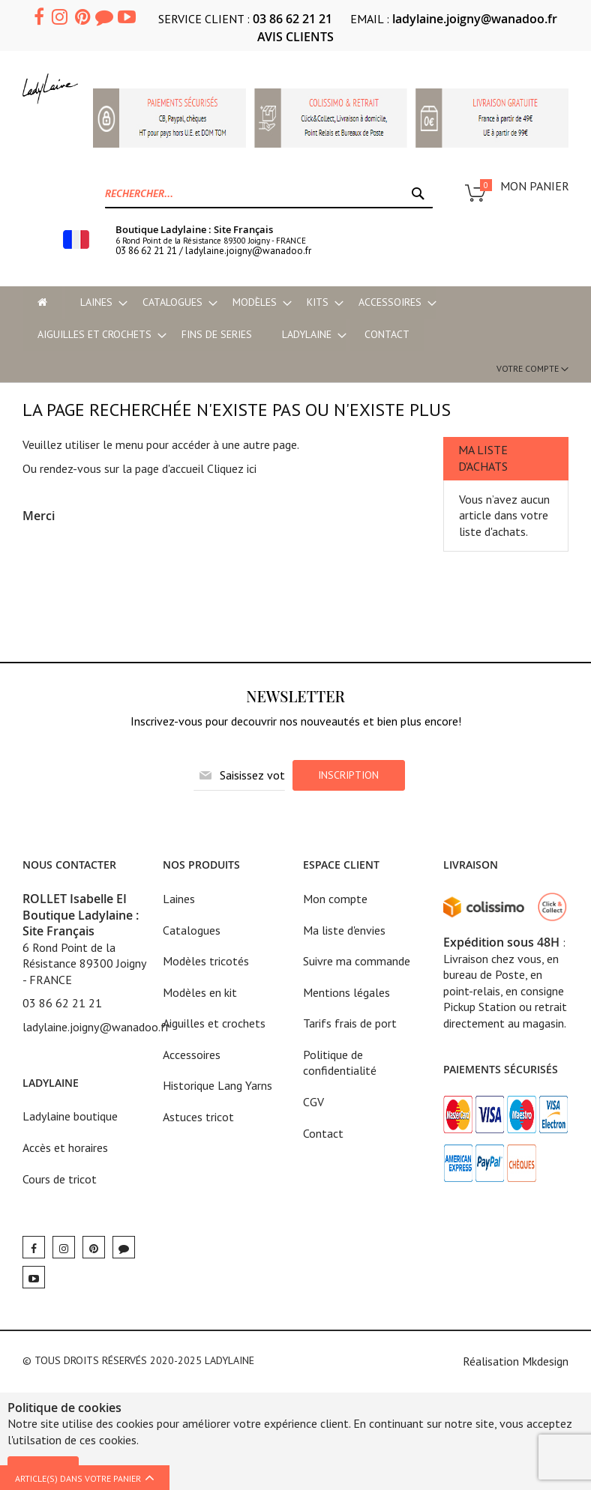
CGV (313, 1101)
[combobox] (269, 193)
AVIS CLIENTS (295, 36)
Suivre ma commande (356, 960)
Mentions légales (346, 992)
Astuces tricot (198, 1116)
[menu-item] (42, 302)
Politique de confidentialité (339, 1063)
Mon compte (335, 898)
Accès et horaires (65, 1147)
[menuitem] (96, 302)
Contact (323, 1133)
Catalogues (191, 930)
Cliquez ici (231, 468)
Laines (179, 898)
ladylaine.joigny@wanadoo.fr (474, 18)
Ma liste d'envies (344, 930)
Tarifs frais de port (350, 1023)
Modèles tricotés (206, 960)
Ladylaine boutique (70, 1116)
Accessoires (191, 1054)
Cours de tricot (59, 1178)
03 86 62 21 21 (292, 18)
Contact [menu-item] (387, 334)
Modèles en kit (200, 992)
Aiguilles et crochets (214, 1023)
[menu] (295, 318)
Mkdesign (545, 1361)
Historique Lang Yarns (217, 1085)
